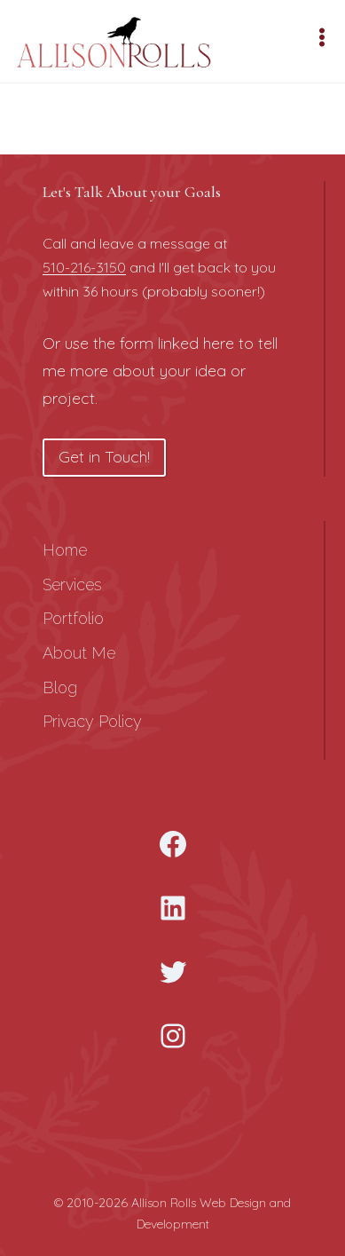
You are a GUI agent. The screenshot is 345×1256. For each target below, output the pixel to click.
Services (72, 584)
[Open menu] (324, 36)
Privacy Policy (92, 721)
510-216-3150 (84, 267)
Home (65, 550)
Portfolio (73, 618)
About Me (79, 653)
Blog (60, 687)
